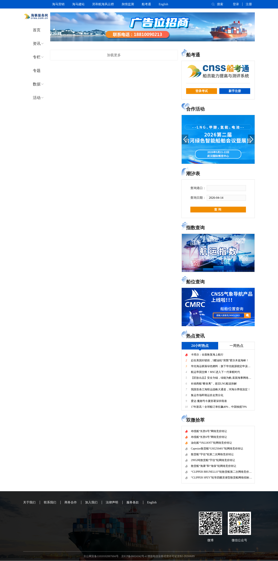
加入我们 (91, 502)
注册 (249, 4)
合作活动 (195, 109)
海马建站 (78, 4)
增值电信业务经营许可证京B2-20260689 (171, 556)
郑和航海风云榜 (103, 4)
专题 (37, 70)
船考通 (146, 4)
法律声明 (112, 502)
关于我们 (29, 502)
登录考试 (201, 91)
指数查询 (195, 227)
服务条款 (132, 502)
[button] (185, 139)
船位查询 (195, 281)
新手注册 (235, 91)
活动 (37, 97)
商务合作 (70, 502)
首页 (37, 30)
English (163, 4)
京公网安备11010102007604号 (100, 556)
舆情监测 (128, 4)
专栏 (37, 57)
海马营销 (58, 4)
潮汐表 (193, 173)
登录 (236, 4)
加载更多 (114, 55)
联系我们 (50, 502)
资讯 (37, 43)
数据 (37, 84)
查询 (218, 209)
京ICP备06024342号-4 (134, 556)
